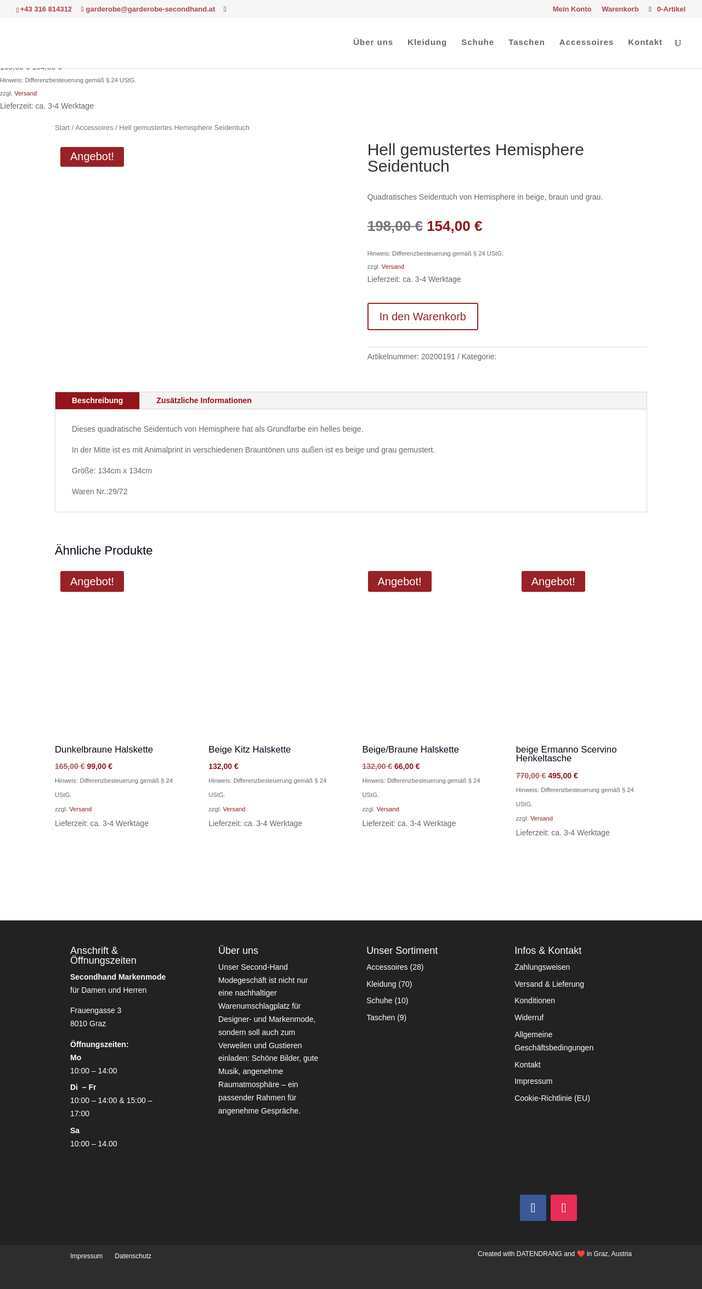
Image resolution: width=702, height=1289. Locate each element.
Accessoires (586, 42)
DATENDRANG (539, 1254)
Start (62, 127)
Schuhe (477, 42)
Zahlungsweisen (542, 967)
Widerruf (529, 1017)
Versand (25, 93)
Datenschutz (133, 1256)
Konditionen (534, 1000)
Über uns (373, 42)
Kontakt (645, 42)
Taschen (526, 42)
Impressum (533, 1081)
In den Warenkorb (423, 316)
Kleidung (427, 42)
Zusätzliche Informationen (203, 400)
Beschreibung (97, 400)
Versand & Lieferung (549, 984)
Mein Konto (572, 9)
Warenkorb (620, 9)
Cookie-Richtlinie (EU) (552, 1098)
